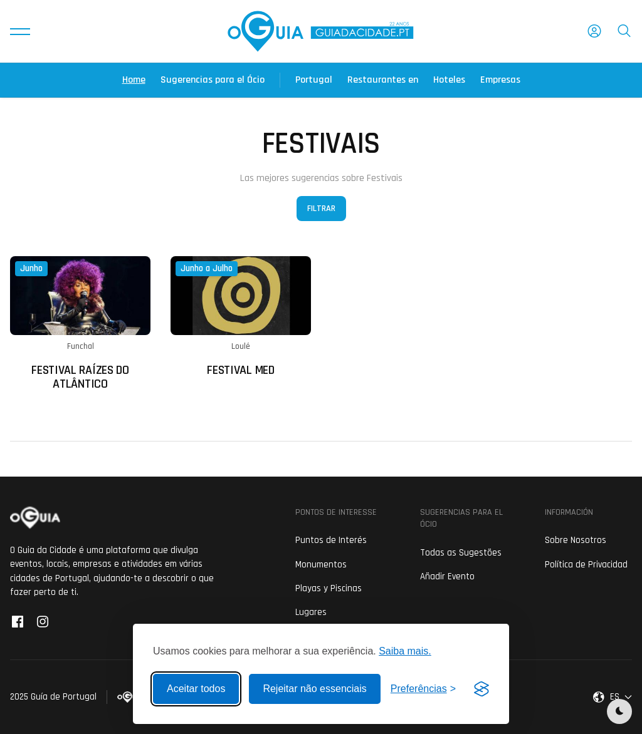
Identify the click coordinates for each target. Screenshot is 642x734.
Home (133, 79)
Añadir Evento (447, 576)
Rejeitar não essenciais (314, 688)
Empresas (500, 79)
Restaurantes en (382, 79)
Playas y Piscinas (328, 588)
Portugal (313, 79)
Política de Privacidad (586, 565)
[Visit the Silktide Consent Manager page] (481, 688)
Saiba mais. (405, 651)
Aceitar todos (196, 688)
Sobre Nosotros (575, 540)
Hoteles (449, 79)
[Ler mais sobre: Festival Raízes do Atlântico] (80, 323)
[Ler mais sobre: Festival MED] (241, 316)
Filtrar (321, 208)
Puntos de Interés (331, 540)
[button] (20, 31)
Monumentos (321, 565)
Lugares (311, 612)
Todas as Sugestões (461, 553)
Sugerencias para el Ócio (212, 79)
